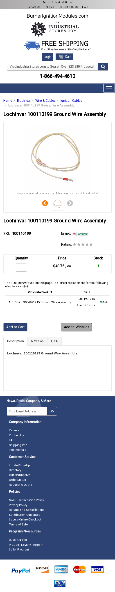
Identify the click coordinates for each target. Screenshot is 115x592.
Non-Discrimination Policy (26, 500)
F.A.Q (85, 7)
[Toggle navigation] (109, 88)
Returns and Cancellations (27, 509)
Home (7, 100)
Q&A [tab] (54, 341)
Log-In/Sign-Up (19, 465)
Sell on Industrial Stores (58, 2)
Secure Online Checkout (25, 519)
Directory (15, 470)
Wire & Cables (45, 100)
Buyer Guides (18, 539)
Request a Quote (68, 7)
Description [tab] (15, 341)
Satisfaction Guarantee (24, 514)
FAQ (12, 440)
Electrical (24, 100)
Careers (14, 430)
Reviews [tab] (37, 341)
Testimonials (17, 449)
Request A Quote (20, 484)
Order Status (17, 479)
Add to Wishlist (76, 327)
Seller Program (19, 549)
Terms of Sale (18, 524)
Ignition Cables (71, 100)
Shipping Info (18, 445)
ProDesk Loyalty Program (26, 544)
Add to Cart (15, 327)
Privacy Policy (18, 505)
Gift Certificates (19, 475)
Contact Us (33, 7)
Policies (49, 7)
